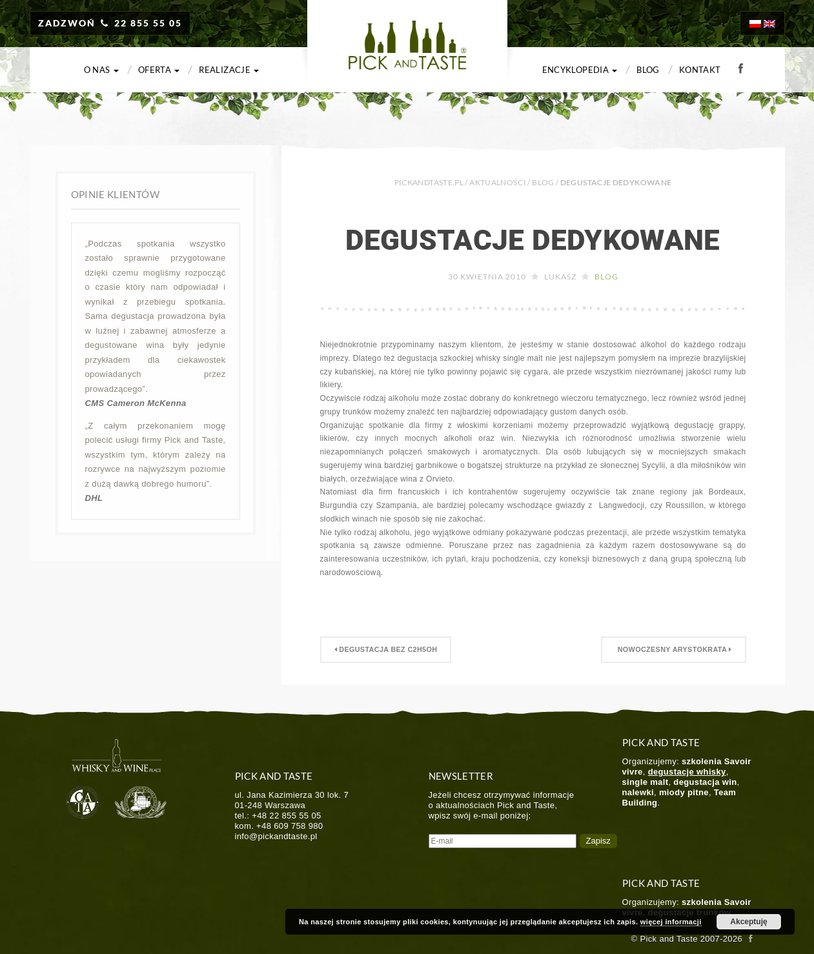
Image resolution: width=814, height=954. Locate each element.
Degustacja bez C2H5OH (386, 649)
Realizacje (229, 70)
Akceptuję (748, 921)
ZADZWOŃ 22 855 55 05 (110, 22)
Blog (647, 70)
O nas (101, 70)
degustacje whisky (687, 771)
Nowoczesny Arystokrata (673, 649)
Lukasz (560, 276)
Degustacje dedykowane (532, 240)
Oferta (159, 70)
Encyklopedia (580, 70)
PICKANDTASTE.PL (428, 182)
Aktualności (497, 182)
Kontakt (700, 70)
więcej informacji (671, 922)
